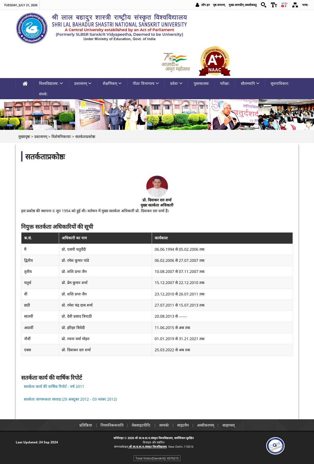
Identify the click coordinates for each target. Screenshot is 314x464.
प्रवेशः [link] (176, 83)
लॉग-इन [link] (205, 5)
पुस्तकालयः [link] (201, 83)
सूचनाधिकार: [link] (280, 83)
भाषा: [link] (305, 5)
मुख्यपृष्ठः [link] (24, 136)
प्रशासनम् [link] (83, 83)
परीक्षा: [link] (225, 83)
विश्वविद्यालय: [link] (51, 83)
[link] (263, 5)
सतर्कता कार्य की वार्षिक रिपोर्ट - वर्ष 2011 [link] (54, 386)
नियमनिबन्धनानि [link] (111, 425)
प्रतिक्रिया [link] (84, 425)
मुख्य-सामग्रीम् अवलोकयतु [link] (242, 5)
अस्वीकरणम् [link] (206, 425)
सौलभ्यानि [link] (250, 83)
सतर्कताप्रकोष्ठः (45, 156)
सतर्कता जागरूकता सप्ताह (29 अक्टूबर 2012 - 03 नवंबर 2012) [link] (70, 399)
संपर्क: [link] (43, 93)
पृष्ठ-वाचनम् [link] (219, 5)
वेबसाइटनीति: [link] (141, 425)
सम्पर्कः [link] (164, 425)
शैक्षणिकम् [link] (112, 83)
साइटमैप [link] (183, 425)
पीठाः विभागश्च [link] (146, 83)
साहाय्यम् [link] (230, 425)
